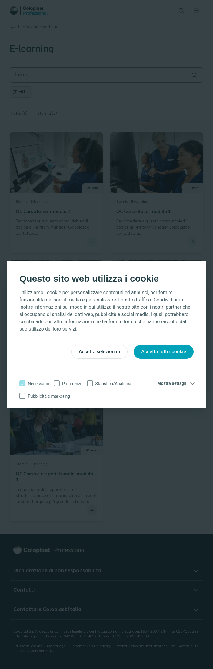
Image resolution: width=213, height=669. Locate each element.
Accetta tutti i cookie (163, 352)
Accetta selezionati (99, 352)
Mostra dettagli (171, 383)
